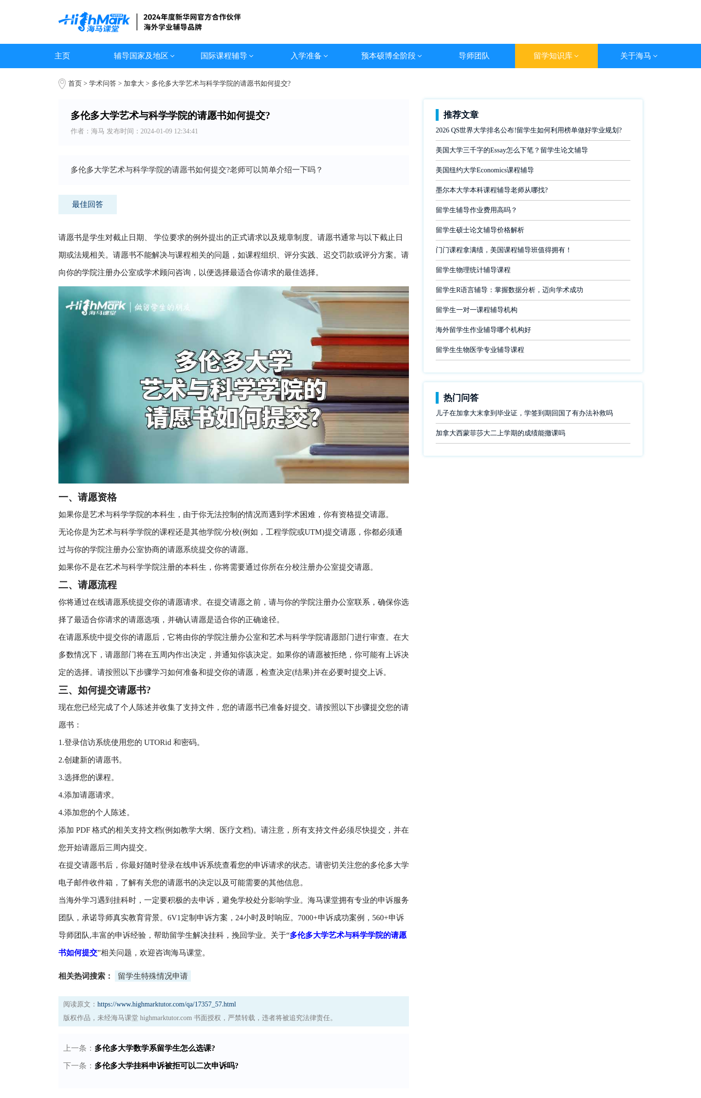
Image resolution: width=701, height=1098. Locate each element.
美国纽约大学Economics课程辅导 (485, 170)
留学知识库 (556, 56)
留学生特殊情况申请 (153, 976)
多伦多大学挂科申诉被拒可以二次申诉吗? (166, 1065)
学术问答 (102, 83)
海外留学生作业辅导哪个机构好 (483, 330)
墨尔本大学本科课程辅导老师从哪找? (492, 190)
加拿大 (135, 83)
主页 (62, 56)
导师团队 (474, 56)
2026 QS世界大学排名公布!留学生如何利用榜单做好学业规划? (529, 130)
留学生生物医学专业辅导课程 (480, 350)
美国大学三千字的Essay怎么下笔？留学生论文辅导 (512, 150)
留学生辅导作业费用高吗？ (476, 210)
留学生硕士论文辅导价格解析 (480, 230)
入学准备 (309, 56)
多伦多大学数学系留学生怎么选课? (154, 1048)
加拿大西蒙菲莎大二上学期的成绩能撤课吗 (500, 433)
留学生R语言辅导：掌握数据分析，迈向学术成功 (509, 290)
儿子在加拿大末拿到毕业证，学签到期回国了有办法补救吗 (524, 413)
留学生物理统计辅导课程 (473, 270)
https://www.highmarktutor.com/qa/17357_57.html (166, 1004)
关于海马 (639, 56)
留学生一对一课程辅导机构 (476, 310)
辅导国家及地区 (144, 56)
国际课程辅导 (227, 56)
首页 (75, 83)
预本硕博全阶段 (391, 56)
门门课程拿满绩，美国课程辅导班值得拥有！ (504, 250)
